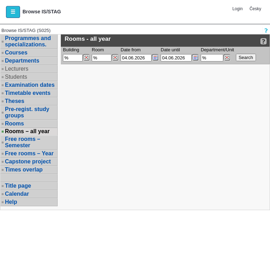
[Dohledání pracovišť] (227, 57)
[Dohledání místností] (115, 57)
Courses (16, 53)
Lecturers (16, 69)
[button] (13, 12)
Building (71, 49)
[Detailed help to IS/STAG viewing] (263, 41)
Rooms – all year (27, 131)
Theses (14, 101)
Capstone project (28, 161)
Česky (255, 8)
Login (237, 8)
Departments (22, 61)
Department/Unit (217, 49)
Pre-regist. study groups (27, 112)
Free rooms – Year (29, 153)
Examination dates (29, 85)
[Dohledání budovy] (86, 57)
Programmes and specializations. (28, 41)
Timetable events (28, 93)
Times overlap (24, 170)
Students (16, 77)
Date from (131, 49)
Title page (18, 186)
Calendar (17, 194)
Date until (170, 49)
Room (98, 49)
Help (11, 202)
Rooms (14, 123)
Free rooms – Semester (22, 142)
